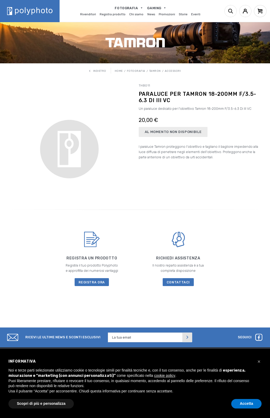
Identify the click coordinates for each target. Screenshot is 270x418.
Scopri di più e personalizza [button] (41, 403)
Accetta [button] (246, 403)
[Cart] (260, 11)
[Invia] (187, 337)
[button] (259, 361)
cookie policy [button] (164, 375)
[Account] (245, 11)
